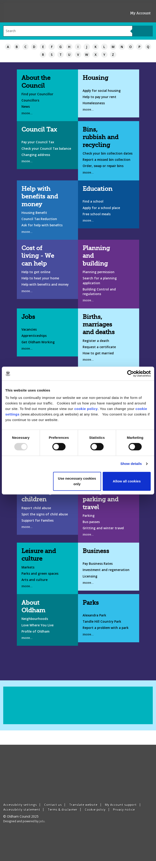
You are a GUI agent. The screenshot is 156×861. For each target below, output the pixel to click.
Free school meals (97, 214)
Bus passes (91, 522)
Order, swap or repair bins (103, 166)
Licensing (90, 576)
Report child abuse (36, 508)
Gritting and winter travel (103, 528)
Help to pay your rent (99, 97)
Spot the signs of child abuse (44, 514)
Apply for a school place (101, 208)
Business (96, 551)
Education (97, 188)
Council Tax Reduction (39, 219)
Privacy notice (124, 809)
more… (27, 113)
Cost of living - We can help (37, 256)
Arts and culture (34, 579)
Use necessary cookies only (77, 481)
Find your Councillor (37, 94)
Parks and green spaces (39, 573)
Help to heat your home (40, 278)
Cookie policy (95, 809)
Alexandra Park (94, 615)
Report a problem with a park (106, 627)
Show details (131, 464)
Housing (95, 78)
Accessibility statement (21, 809)
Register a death (96, 340)
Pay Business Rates (98, 563)
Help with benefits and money (39, 196)
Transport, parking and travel (100, 499)
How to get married (98, 353)
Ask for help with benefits (42, 225)
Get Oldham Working (38, 342)
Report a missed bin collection (106, 159)
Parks (91, 602)
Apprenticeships (34, 335)
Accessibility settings (20, 804)
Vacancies (29, 329)
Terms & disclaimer (62, 809)
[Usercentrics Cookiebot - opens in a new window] (130, 373)
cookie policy (86, 409)
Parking (89, 515)
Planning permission (98, 272)
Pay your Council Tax (37, 142)
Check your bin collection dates (107, 153)
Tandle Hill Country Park (102, 621)
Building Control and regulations (99, 291)
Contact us (53, 804)
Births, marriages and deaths (99, 324)
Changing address (35, 154)
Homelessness (94, 103)
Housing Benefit (34, 212)
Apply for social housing (102, 90)
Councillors (30, 100)
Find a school (93, 201)
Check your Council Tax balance (46, 148)
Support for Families (37, 520)
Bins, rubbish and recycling (100, 137)
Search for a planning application (100, 280)
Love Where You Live (37, 625)
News (25, 106)
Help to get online (35, 272)
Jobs (28, 317)
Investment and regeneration (106, 570)
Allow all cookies (127, 481)
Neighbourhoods (34, 618)
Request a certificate (99, 347)
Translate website (83, 804)
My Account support (121, 804)
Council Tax (39, 129)
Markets (27, 567)
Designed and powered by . (24, 821)
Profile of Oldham (35, 631)
